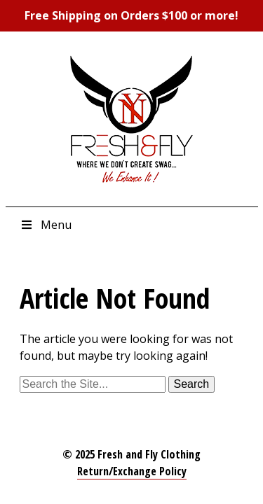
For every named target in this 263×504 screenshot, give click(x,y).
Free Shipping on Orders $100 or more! (131, 15)
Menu (46, 224)
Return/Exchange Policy (132, 471)
